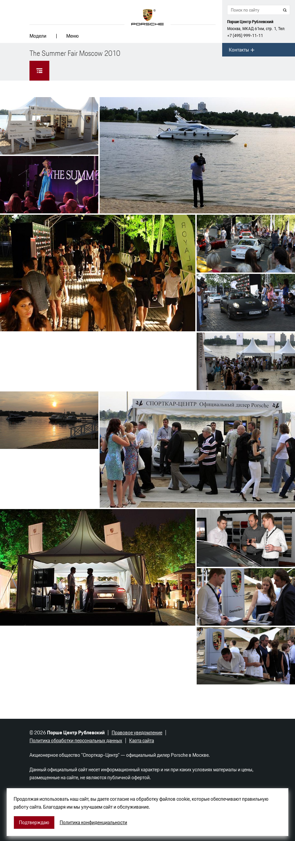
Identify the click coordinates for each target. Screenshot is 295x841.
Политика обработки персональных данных (75, 740)
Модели (37, 36)
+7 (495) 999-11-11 (245, 35)
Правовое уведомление (137, 732)
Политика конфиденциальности (93, 822)
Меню (72, 36)
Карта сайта (141, 740)
